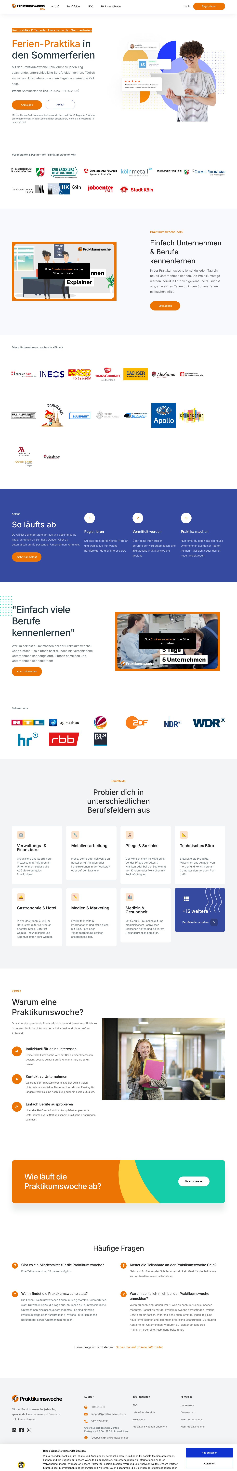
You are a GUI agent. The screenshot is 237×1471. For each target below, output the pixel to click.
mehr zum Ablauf (27, 557)
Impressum (50, 1451)
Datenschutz (188, 1412)
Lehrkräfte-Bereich (143, 1412)
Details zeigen (175, 1464)
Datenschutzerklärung (73, 1451)
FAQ (90, 6)
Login (187, 6)
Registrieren (209, 6)
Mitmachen (165, 305)
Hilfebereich (98, 1407)
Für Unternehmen (110, 6)
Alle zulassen (209, 1428)
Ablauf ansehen (193, 1181)
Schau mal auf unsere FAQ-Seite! (139, 1347)
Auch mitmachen (27, 671)
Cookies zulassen (62, 269)
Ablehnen (209, 1439)
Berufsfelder (73, 6)
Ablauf (55, 6)
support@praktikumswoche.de (109, 1414)
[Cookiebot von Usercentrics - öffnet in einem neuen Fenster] (21, 1464)
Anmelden (27, 104)
